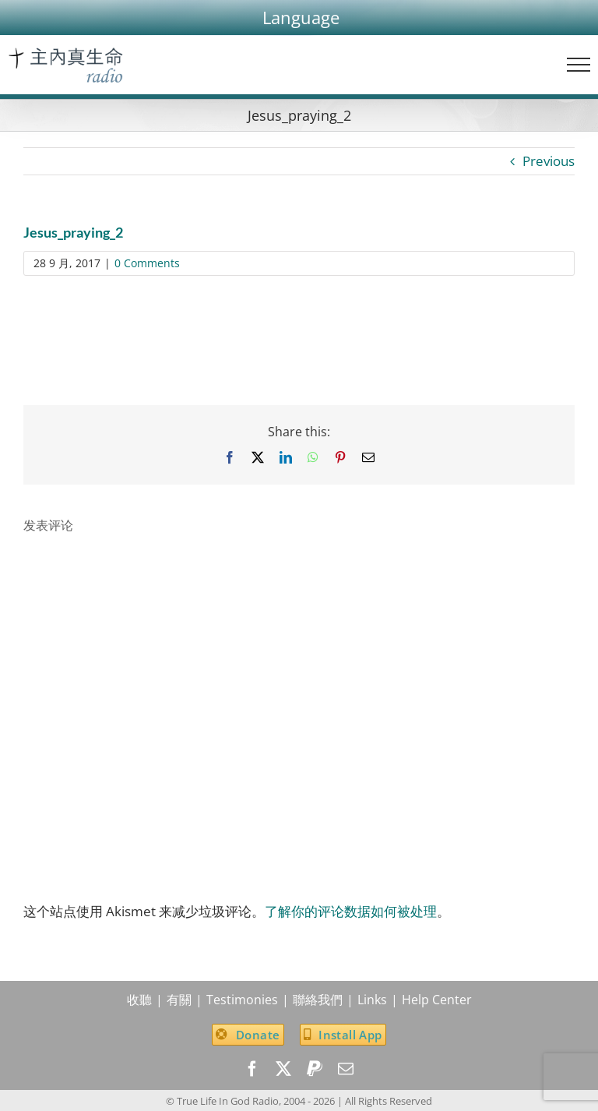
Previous (548, 161)
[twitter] (283, 1069)
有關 (179, 999)
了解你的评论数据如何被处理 (351, 911)
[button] (300, 17)
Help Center (437, 999)
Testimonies (242, 999)
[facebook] (252, 1069)
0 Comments (147, 263)
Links (372, 999)
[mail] (346, 1069)
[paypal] (314, 1069)
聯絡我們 (318, 999)
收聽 (139, 999)
